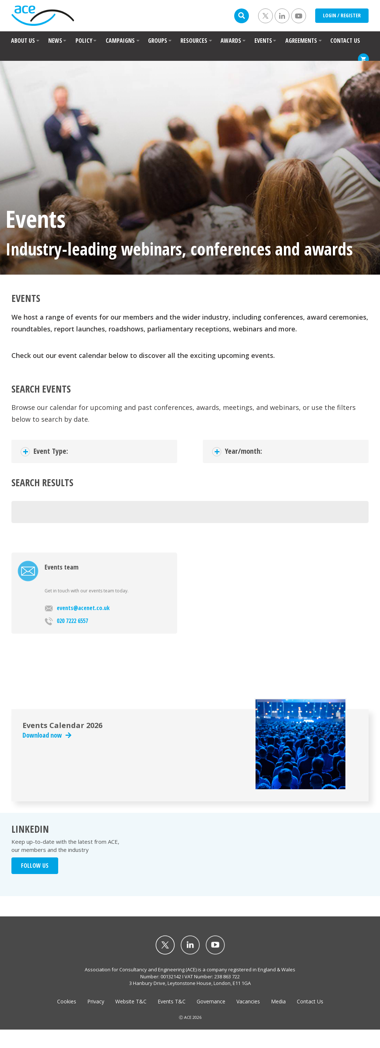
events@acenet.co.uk (77, 608)
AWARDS (231, 40)
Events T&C (172, 1001)
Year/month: (243, 451)
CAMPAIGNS (120, 40)
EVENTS (263, 40)
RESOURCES (193, 40)
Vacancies (248, 1001)
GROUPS (157, 40)
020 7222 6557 (66, 621)
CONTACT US (345, 40)
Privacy (95, 1001)
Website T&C (131, 1001)
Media (278, 1001)
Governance (211, 1001)
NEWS (55, 40)
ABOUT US (23, 40)
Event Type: (51, 451)
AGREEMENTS (301, 40)
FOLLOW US (35, 865)
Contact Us (310, 1001)
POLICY (83, 40)
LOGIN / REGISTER (342, 15)
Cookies (66, 1001)
